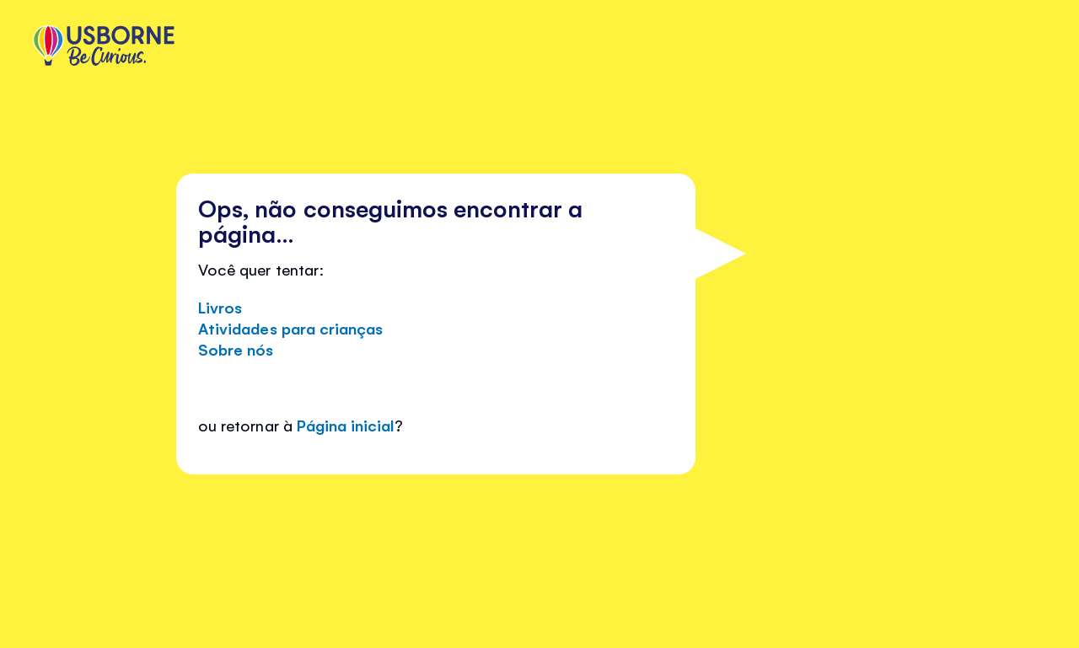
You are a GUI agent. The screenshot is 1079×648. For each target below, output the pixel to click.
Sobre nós (235, 349)
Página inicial (346, 425)
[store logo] (103, 47)
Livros (220, 307)
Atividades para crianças (290, 328)
